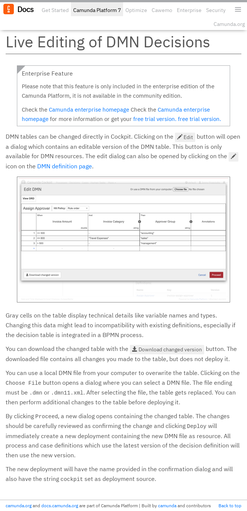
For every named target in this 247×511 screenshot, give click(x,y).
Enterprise (189, 10)
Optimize (136, 10)
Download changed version (167, 349)
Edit (185, 137)
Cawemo (162, 10)
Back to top (229, 505)
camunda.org (19, 505)
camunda (167, 505)
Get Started (55, 10)
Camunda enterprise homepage (89, 109)
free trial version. (154, 118)
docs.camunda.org (59, 505)
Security (216, 10)
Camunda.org (229, 24)
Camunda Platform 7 (97, 10)
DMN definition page (64, 166)
